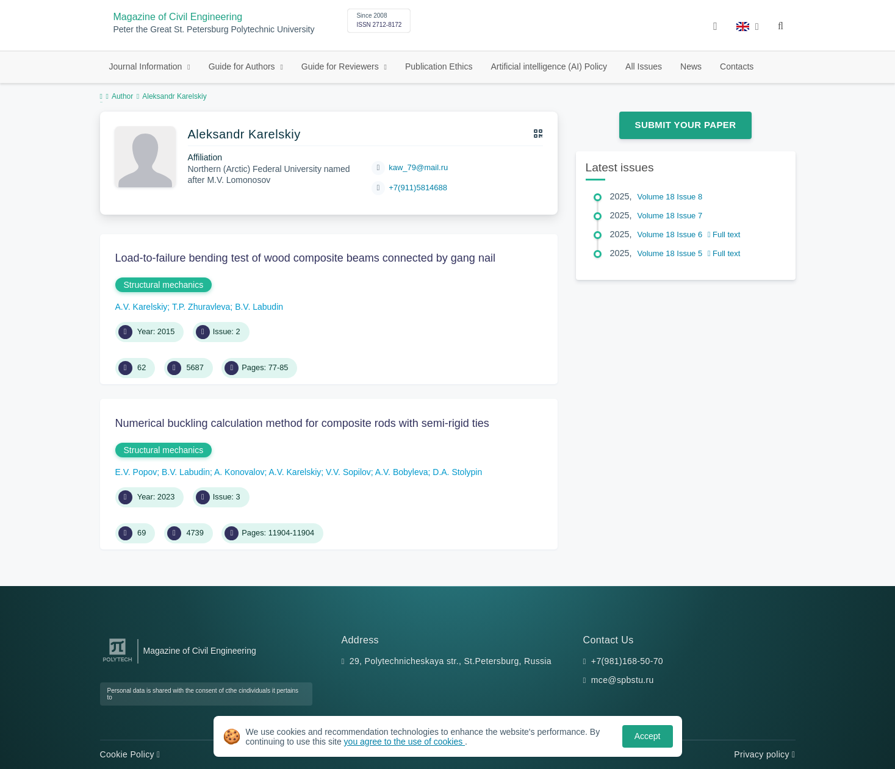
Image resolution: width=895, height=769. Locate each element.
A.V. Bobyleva (401, 472)
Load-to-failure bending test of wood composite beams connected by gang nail (305, 258)
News (691, 66)
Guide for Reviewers (341, 66)
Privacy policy (764, 754)
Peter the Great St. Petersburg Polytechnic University (214, 29)
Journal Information (147, 66)
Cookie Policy (130, 754)
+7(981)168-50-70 (627, 661)
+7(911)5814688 (418, 187)
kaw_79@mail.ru (418, 167)
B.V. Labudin (259, 307)
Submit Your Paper (685, 125)
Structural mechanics (164, 285)
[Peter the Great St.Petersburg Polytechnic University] (117, 662)
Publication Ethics (439, 66)
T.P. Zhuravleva (201, 307)
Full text (724, 234)
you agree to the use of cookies (404, 741)
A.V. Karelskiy (141, 307)
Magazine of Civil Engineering (178, 17)
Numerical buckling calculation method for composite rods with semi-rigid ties (302, 423)
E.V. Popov (136, 472)
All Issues (643, 66)
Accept (647, 736)
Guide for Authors (243, 66)
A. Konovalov (239, 472)
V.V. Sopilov (348, 472)
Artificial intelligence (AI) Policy (549, 66)
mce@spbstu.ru (622, 680)
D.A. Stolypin (457, 472)
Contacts (736, 66)
